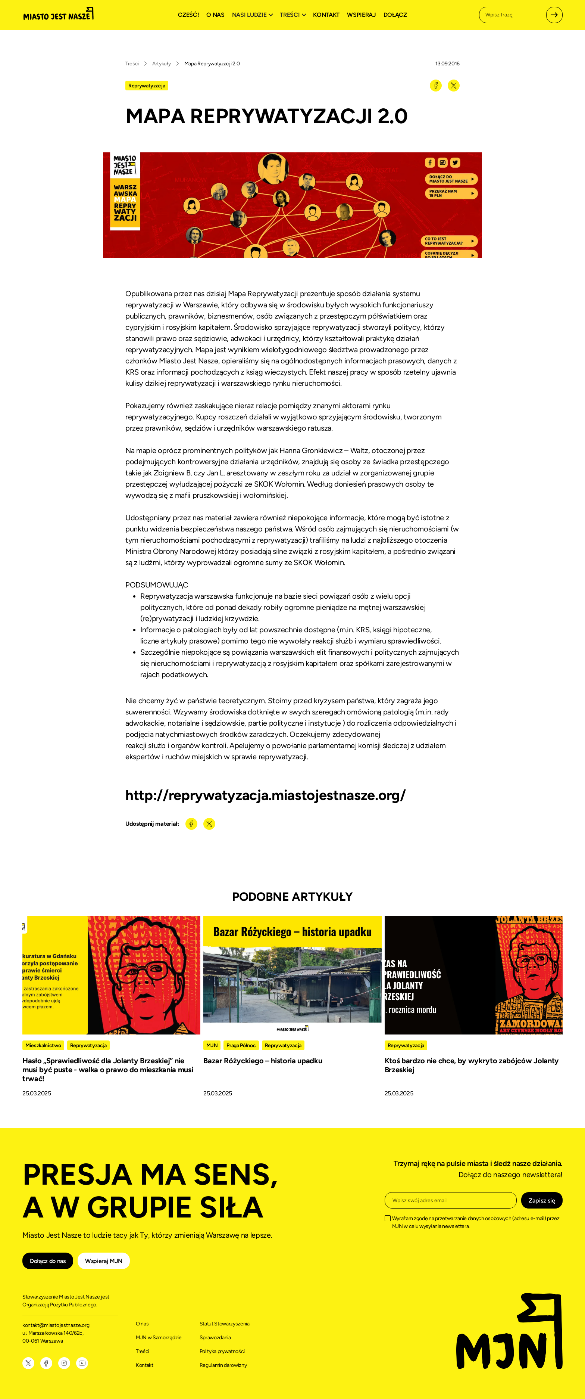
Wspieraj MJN (103, 1261)
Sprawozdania (215, 1337)
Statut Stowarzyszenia (225, 1324)
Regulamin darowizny (223, 1365)
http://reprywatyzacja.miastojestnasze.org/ (265, 795)
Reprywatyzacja (146, 86)
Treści (132, 64)
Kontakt (326, 14)
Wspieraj (361, 14)
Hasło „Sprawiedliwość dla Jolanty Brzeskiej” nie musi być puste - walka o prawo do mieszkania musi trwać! (107, 1069)
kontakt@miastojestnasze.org (56, 1325)
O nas (215, 14)
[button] (253, 14)
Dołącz (395, 14)
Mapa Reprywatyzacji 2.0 (212, 64)
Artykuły (161, 64)
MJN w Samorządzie (159, 1337)
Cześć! (188, 14)
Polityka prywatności (222, 1351)
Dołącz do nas (48, 1261)
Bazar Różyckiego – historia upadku (262, 1060)
